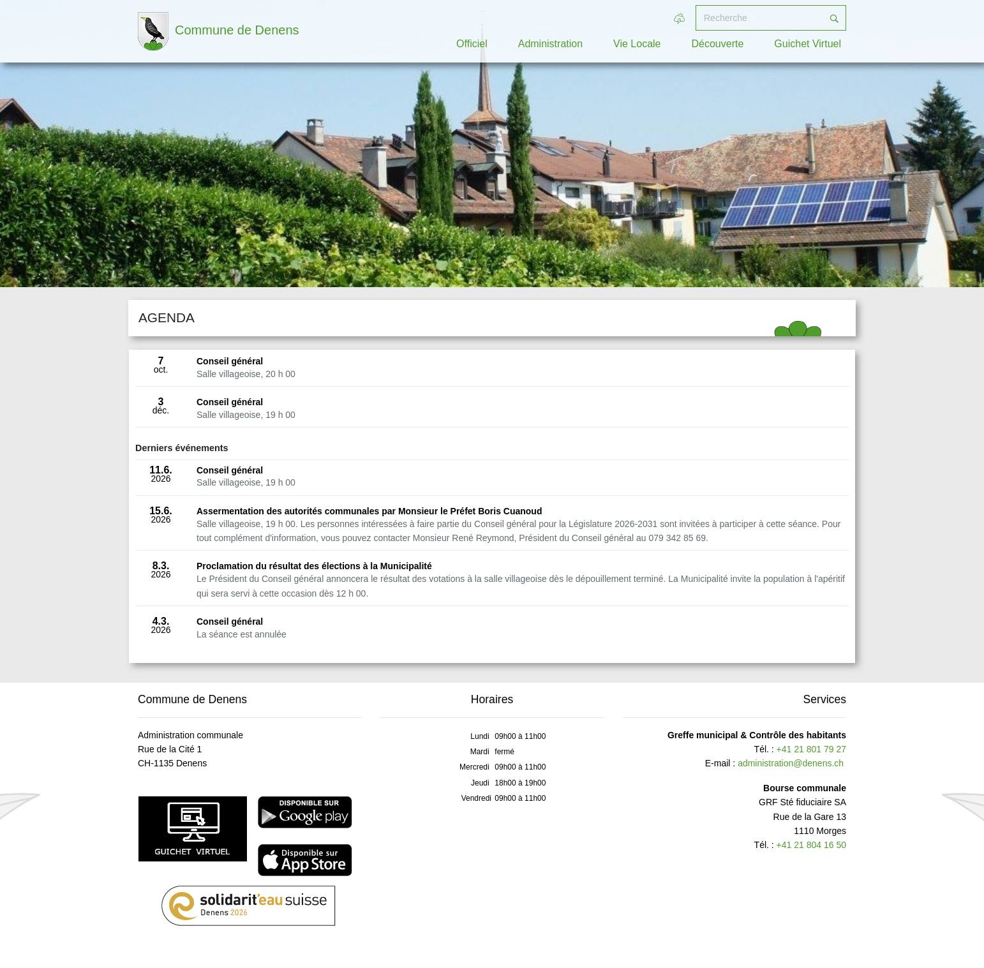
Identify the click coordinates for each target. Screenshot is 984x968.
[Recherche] (759, 18)
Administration (550, 43)
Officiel (472, 43)
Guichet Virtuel (807, 43)
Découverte (718, 43)
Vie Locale (636, 43)
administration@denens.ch (791, 763)
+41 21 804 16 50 (811, 845)
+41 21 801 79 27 (811, 749)
